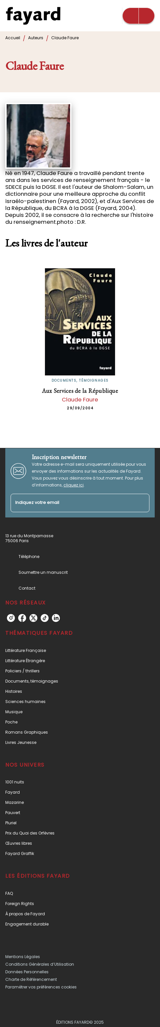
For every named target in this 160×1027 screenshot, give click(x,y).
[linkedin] (55, 618)
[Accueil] (33, 15)
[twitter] (33, 618)
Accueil (12, 38)
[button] (80, 650)
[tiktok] (44, 618)
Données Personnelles (27, 972)
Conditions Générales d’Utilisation (39, 964)
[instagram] (11, 618)
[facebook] (22, 618)
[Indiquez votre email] (72, 503)
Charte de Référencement (31, 979)
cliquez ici (73, 485)
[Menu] (138, 16)
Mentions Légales (22, 956)
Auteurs (35, 38)
